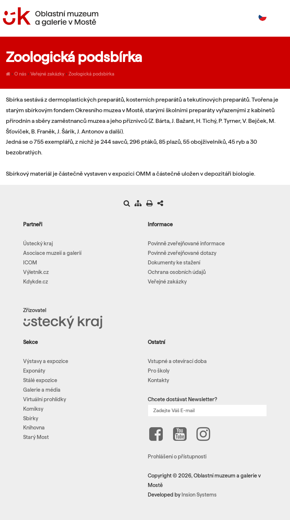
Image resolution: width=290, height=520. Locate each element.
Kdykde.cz (35, 282)
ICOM (30, 263)
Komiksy (33, 409)
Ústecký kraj (38, 243)
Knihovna (34, 428)
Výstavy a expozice (45, 361)
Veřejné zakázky (47, 73)
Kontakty (158, 380)
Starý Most (36, 437)
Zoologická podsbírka (91, 73)
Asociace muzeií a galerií (52, 253)
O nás (20, 73)
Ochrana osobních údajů (177, 272)
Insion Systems (199, 495)
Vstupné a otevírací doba (177, 361)
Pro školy (158, 371)
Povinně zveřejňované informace (186, 243)
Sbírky (30, 418)
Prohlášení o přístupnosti (177, 456)
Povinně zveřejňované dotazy (182, 253)
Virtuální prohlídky (44, 399)
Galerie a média (41, 390)
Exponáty (34, 371)
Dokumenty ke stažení (174, 263)
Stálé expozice (40, 380)
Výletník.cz (36, 272)
